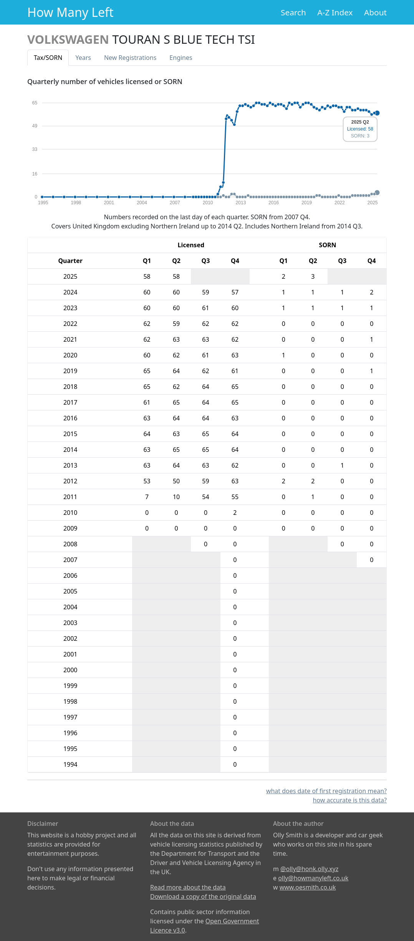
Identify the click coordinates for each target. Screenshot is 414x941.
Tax (48, 57)
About (375, 12)
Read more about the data (188, 887)
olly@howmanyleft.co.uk (313, 878)
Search (293, 12)
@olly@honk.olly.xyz (309, 869)
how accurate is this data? (350, 800)
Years (83, 57)
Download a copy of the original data (203, 896)
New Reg (130, 57)
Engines (180, 57)
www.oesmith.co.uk (308, 887)
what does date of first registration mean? (326, 791)
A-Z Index (335, 12)
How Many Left (70, 12)
